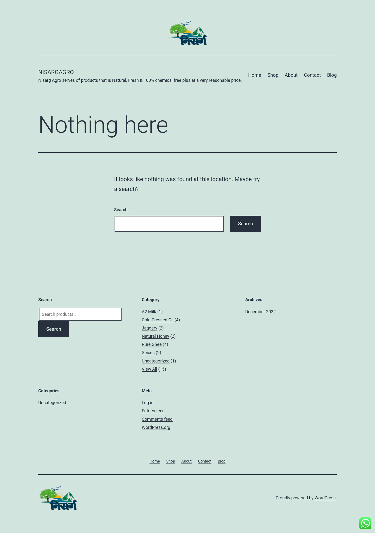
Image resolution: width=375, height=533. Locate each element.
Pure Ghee (152, 344)
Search (53, 329)
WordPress (325, 497)
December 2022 (260, 311)
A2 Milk (149, 311)
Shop (272, 75)
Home (254, 75)
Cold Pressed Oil (158, 319)
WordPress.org (156, 427)
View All (149, 369)
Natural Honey (155, 336)
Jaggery (149, 327)
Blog (332, 75)
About (291, 75)
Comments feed (157, 419)
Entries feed (153, 410)
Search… (122, 209)
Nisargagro (56, 72)
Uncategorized (156, 360)
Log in (148, 402)
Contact (312, 75)
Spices (148, 352)
